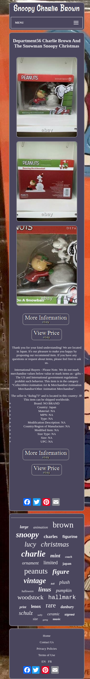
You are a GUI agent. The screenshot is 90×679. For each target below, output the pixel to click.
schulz (26, 613)
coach (68, 557)
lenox (36, 606)
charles (51, 536)
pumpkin (64, 590)
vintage (35, 580)
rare (51, 605)
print (22, 607)
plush (64, 582)
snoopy (27, 534)
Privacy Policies (46, 648)
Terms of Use (46, 655)
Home (47, 635)
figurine (69, 536)
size (35, 619)
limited (50, 562)
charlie (33, 554)
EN (44, 661)
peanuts (36, 571)
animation (40, 527)
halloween (27, 591)
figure (60, 571)
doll (53, 583)
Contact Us (47, 642)
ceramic (53, 614)
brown (63, 524)
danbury (67, 607)
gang (45, 619)
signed (69, 614)
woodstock (30, 597)
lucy (30, 544)
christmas (55, 544)
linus (44, 589)
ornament (30, 563)
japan (66, 563)
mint (55, 556)
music (57, 619)
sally (39, 614)
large (24, 527)
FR (50, 661)
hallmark (62, 597)
